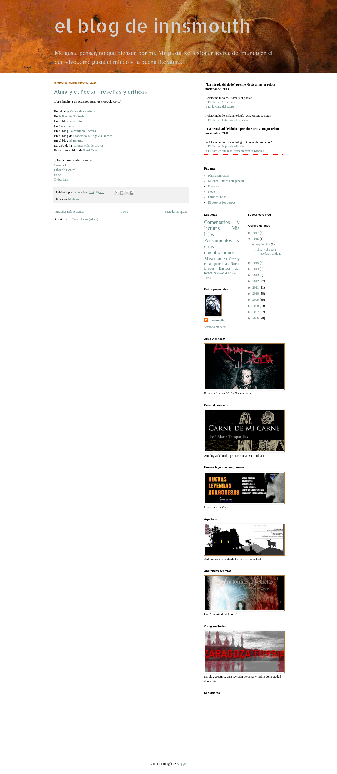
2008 (255, 306)
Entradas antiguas (176, 212)
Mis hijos (73, 198)
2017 (255, 233)
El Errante (76, 140)
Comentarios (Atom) (85, 219)
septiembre (263, 244)
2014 (255, 269)
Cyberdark (61, 179)
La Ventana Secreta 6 (83, 131)
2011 (255, 287)
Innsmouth (216, 320)
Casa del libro (63, 165)
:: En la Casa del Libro (219, 106)
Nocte (212, 192)
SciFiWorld (221, 273)
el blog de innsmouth (152, 25)
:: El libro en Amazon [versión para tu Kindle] (234, 151)
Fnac (57, 175)
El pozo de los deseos (221, 202)
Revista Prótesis (73, 116)
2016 (255, 239)
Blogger (181, 764)
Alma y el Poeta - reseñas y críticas (100, 91)
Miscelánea (215, 258)
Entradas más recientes (69, 212)
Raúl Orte (90, 150)
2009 (255, 299)
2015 (255, 263)
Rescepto (75, 121)
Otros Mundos (217, 197)
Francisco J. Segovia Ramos (92, 136)
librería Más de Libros (88, 145)
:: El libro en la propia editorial (225, 146)
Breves (209, 268)
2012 (255, 281)
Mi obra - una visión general (226, 181)
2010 (255, 293)
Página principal (218, 175)
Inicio (124, 212)
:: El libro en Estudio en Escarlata (226, 120)
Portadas (213, 186)
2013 (255, 275)
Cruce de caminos (82, 111)
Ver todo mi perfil (215, 327)
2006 (255, 318)
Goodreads (66, 126)
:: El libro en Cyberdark (220, 102)
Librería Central (65, 170)
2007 (255, 312)
